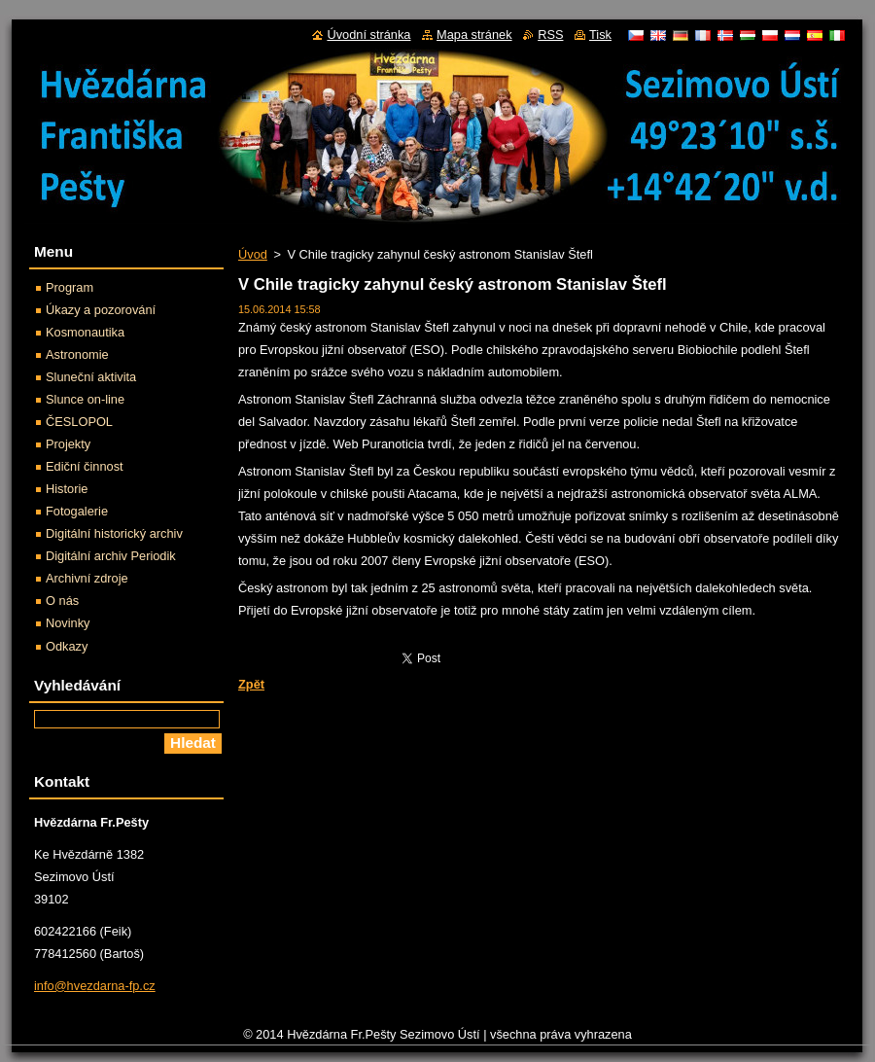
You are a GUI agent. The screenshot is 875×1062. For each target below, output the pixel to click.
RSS (550, 34)
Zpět (251, 684)
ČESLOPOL (79, 421)
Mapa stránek (474, 34)
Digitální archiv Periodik (111, 556)
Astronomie (77, 354)
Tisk (600, 34)
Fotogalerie (77, 511)
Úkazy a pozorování (101, 309)
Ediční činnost (84, 466)
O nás (62, 600)
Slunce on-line (85, 399)
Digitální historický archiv (114, 533)
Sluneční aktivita (91, 377)
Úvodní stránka (368, 34)
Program (69, 287)
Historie (67, 488)
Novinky (68, 623)
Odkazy (67, 646)
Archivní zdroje (87, 578)
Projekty (68, 444)
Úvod (252, 254)
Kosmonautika (85, 332)
